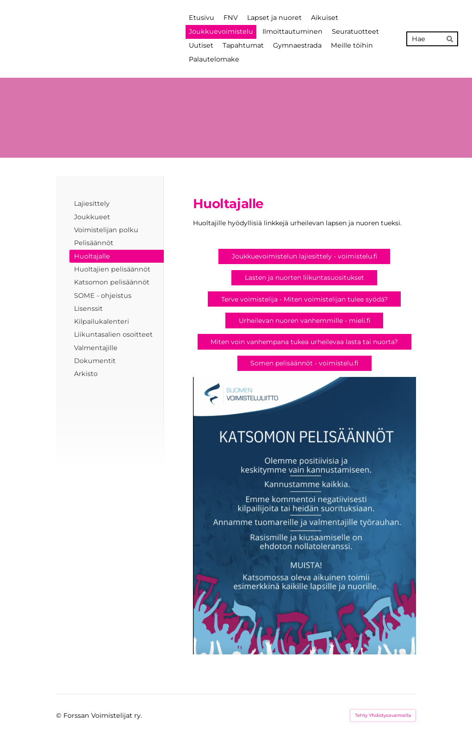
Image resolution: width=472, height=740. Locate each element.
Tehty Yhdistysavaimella (383, 715)
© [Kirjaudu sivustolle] (59, 715)
